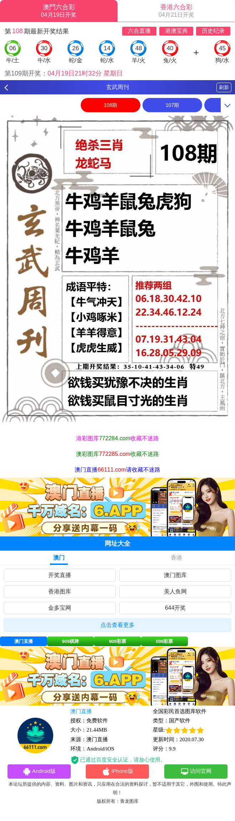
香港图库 (59, 591)
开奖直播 (59, 575)
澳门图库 (175, 575)
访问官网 (195, 772)
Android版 (39, 772)
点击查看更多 (117, 625)
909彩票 (117, 641)
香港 (176, 558)
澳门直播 (23, 641)
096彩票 (164, 641)
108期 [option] (110, 105)
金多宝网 (59, 608)
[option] (117, 269)
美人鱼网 (175, 591)
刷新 (224, 87)
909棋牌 (70, 641)
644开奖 (175, 608)
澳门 (59, 558)
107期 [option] (172, 105)
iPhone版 (118, 772)
